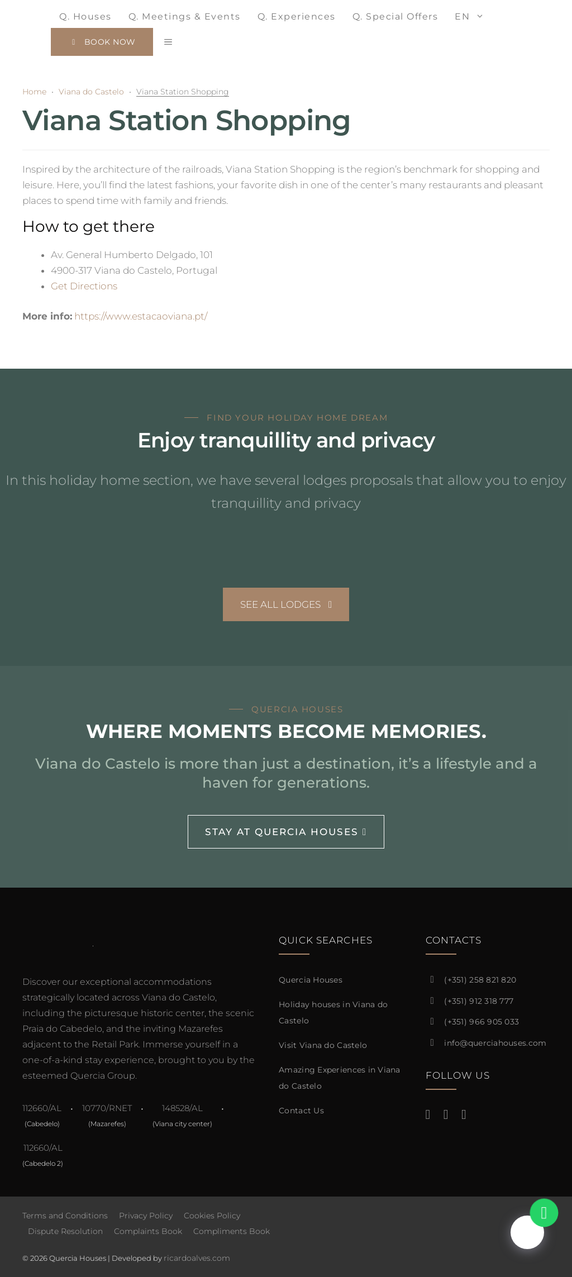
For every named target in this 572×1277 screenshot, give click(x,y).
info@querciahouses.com (495, 1042)
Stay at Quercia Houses (286, 831)
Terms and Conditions (65, 1215)
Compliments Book (231, 1231)
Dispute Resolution (65, 1231)
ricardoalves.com (197, 1258)
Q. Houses (85, 16)
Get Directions (84, 286)
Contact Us (301, 1110)
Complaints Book (148, 1231)
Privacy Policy (146, 1215)
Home (34, 92)
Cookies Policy (212, 1215)
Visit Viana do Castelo (323, 1045)
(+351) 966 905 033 (481, 1021)
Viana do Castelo (91, 92)
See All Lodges (286, 604)
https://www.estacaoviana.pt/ (140, 316)
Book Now (102, 42)
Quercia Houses (310, 979)
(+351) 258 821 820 (480, 979)
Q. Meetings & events (184, 16)
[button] (168, 42)
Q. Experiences (297, 16)
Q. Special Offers (395, 16)
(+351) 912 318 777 (478, 1001)
